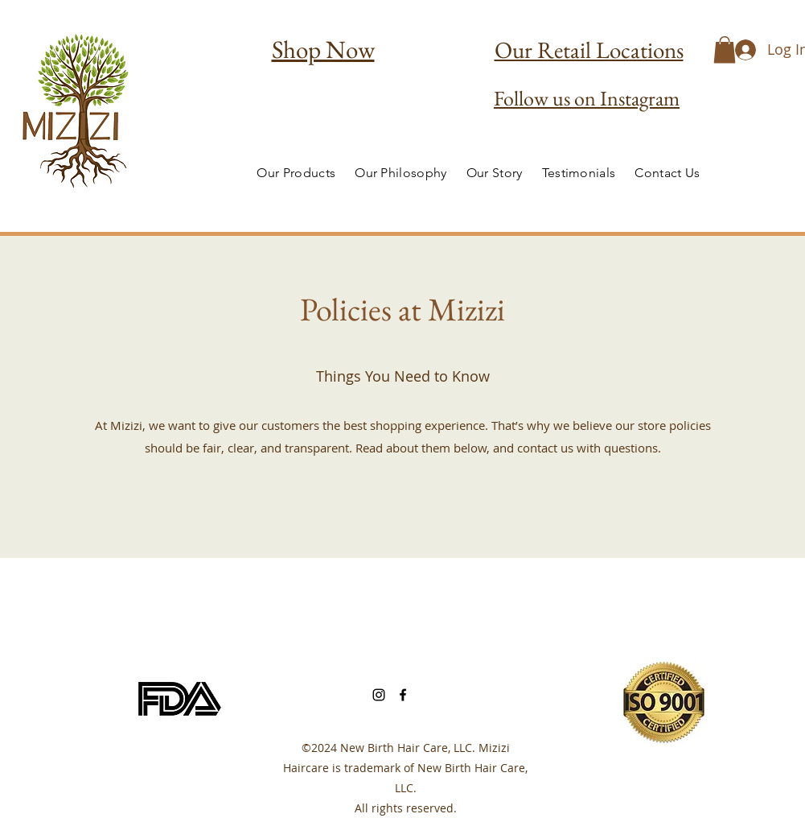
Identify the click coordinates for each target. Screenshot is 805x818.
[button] (724, 49)
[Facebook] (403, 695)
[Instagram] (379, 695)
